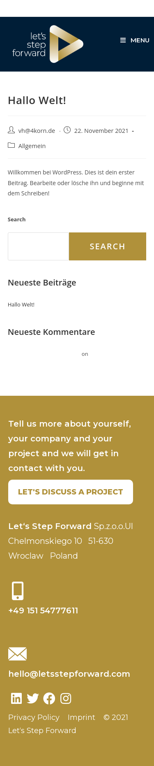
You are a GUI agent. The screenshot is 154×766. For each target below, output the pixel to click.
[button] (70, 492)
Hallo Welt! (21, 304)
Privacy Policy (34, 717)
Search (17, 219)
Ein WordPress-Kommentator (44, 353)
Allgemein (32, 146)
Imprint (81, 717)
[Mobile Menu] (135, 40)
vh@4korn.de (36, 131)
